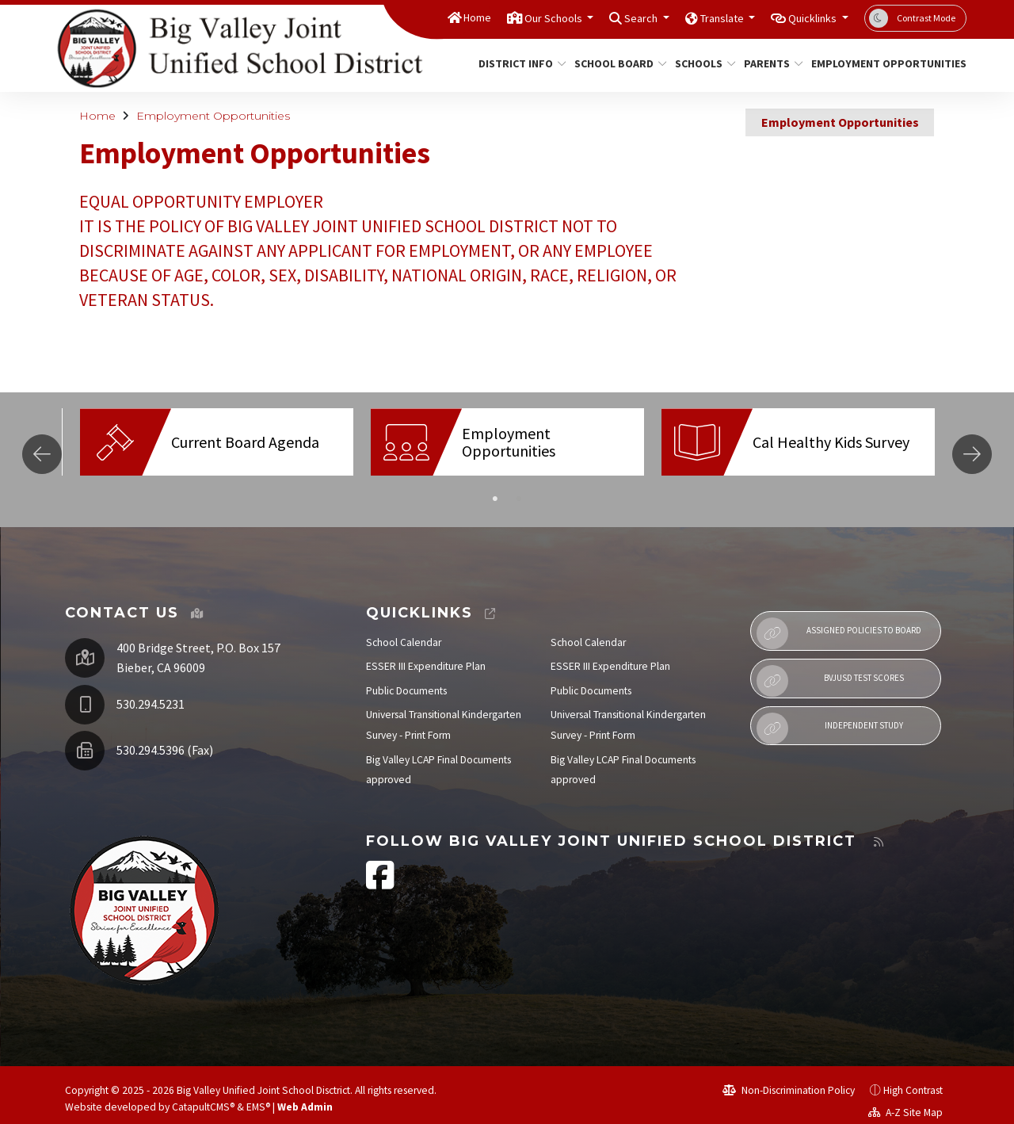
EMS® (258, 1095)
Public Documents (406, 679)
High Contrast (913, 1078)
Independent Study (829, 716)
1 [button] (495, 487)
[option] (216, 442)
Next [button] (972, 448)
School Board (615, 63)
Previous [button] (42, 448)
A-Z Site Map (905, 1100)
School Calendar (403, 630)
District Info (517, 63)
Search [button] (608, 17)
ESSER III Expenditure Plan (426, 654)
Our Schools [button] (508, 17)
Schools (702, 63)
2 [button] (519, 487)
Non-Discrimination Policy (788, 1078)
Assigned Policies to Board (839, 621)
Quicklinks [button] (806, 17)
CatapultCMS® (203, 1095)
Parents (770, 63)
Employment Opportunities (880, 63)
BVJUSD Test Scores (830, 669)
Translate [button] (700, 17)
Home (420, 17)
